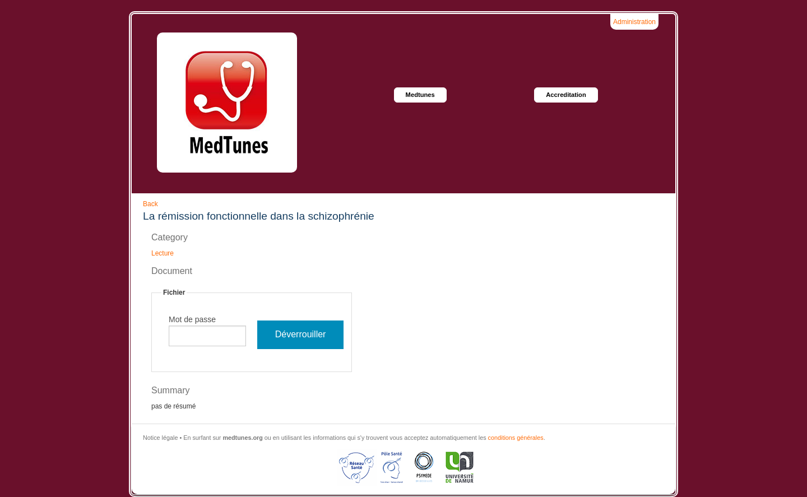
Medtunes (420, 94)
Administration (634, 22)
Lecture (162, 253)
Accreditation (566, 94)
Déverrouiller (300, 334)
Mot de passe (192, 319)
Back (150, 204)
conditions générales (516, 437)
